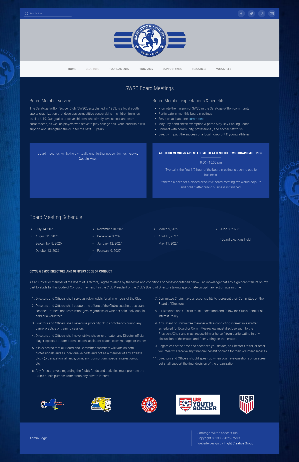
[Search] (48, 14)
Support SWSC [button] (172, 69)
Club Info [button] (92, 69)
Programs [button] (146, 69)
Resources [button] (199, 69)
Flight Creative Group (238, 443)
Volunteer (223, 69)
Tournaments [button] (119, 69)
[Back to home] (149, 40)
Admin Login (39, 438)
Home (72, 69)
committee (195, 119)
